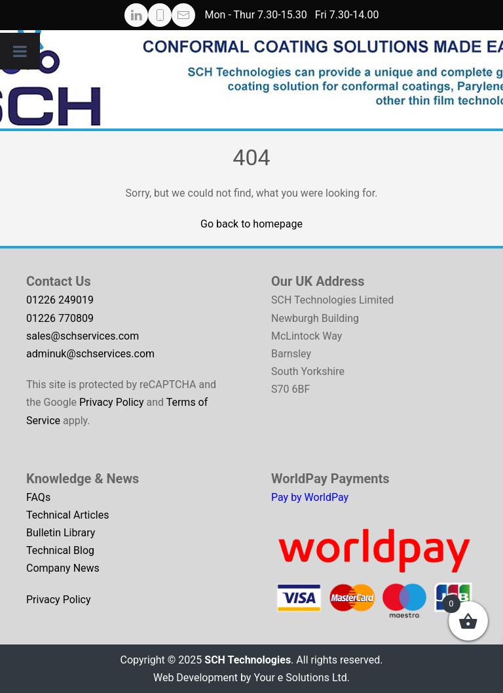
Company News (63, 568)
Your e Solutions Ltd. (301, 677)
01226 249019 (60, 300)
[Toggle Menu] (20, 51)
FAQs (38, 497)
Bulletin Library (60, 532)
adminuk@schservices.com (90, 353)
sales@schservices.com (82, 336)
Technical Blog (60, 550)
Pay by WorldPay (309, 497)
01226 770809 (60, 318)
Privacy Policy (111, 402)
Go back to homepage (251, 224)
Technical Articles (67, 515)
